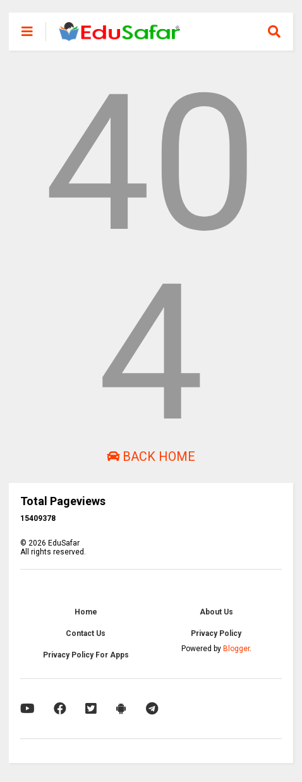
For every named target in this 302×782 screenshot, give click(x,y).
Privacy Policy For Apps (86, 655)
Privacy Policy (216, 633)
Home (86, 612)
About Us (216, 612)
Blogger (236, 648)
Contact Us (86, 633)
